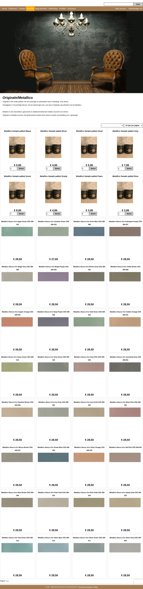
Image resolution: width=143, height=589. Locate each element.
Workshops (53, 9)
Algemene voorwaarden (86, 587)
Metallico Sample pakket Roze (125, 176)
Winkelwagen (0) (135, 9)
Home (4, 9)
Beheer (96, 587)
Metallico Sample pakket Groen (17, 176)
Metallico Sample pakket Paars (89, 176)
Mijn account (120, 9)
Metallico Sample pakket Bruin (53, 131)
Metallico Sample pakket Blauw (17, 131)
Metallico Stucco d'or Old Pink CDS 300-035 (125, 447)
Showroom (12, 9)
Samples (30, 9)
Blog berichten (41, 9)
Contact (22, 9)
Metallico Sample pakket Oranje (53, 176)
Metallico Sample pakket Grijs (125, 131)
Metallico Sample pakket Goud (89, 131)
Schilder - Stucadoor (67, 9)
